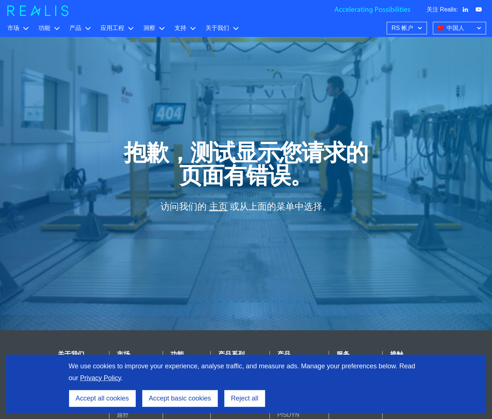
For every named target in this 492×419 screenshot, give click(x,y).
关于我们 (217, 28)
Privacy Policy (100, 378)
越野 (123, 415)
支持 (180, 28)
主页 (218, 207)
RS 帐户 (407, 27)
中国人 (460, 27)
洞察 (149, 28)
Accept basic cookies (180, 398)
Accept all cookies (102, 398)
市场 (13, 28)
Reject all (244, 398)
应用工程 (112, 28)
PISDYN (288, 415)
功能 (44, 28)
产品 (75, 28)
